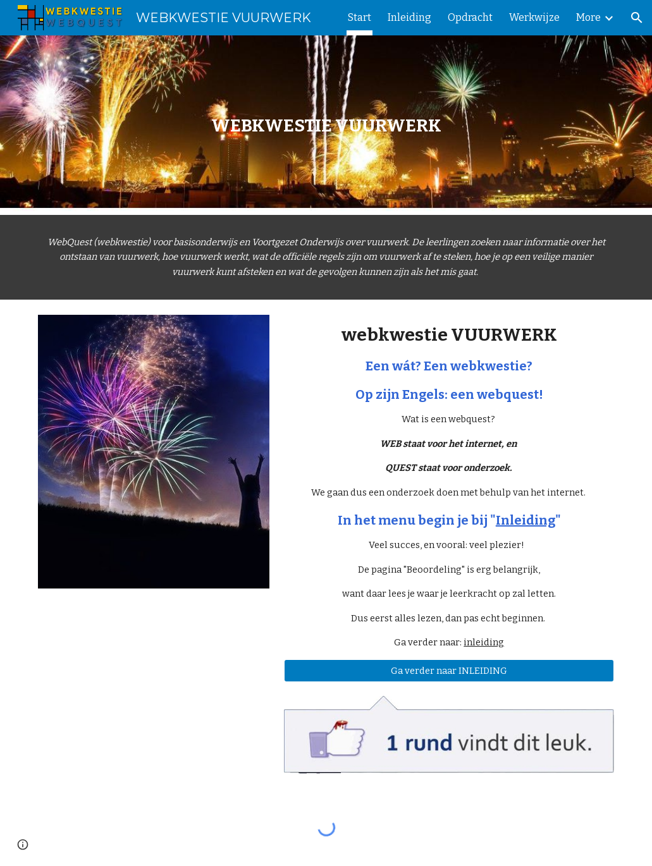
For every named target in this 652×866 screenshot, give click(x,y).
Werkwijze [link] (534, 17)
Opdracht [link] (470, 17)
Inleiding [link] (409, 17)
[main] (326, 125)
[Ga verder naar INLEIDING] (449, 670)
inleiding (484, 642)
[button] (637, 18)
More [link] (588, 17)
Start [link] (359, 17)
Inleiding (525, 520)
